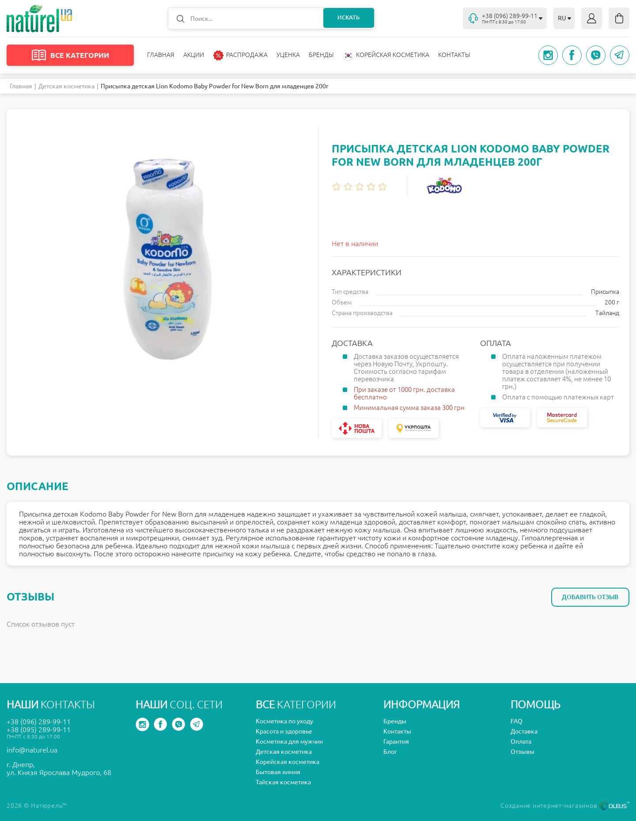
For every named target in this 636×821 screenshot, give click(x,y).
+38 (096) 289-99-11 (39, 722)
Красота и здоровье (284, 731)
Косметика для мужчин (289, 741)
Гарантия (396, 741)
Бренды (321, 54)
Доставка (524, 731)
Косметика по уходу (284, 721)
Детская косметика (66, 86)
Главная (160, 54)
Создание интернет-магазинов (564, 805)
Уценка (288, 54)
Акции (193, 54)
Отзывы (522, 751)
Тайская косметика (283, 782)
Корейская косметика (287, 761)
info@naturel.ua (32, 750)
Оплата (521, 741)
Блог (390, 751)
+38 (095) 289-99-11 (39, 730)
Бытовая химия (278, 771)
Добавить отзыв (589, 597)
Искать (347, 18)
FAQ (516, 721)
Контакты (454, 54)
